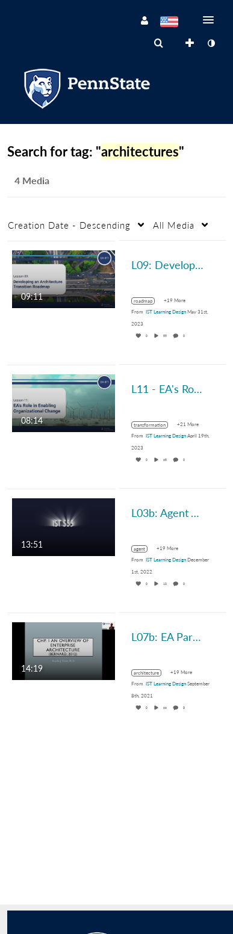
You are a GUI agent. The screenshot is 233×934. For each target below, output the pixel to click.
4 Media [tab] (31, 180)
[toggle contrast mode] (211, 43)
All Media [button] (173, 225)
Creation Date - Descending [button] (69, 225)
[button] (212, 19)
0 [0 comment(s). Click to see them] (184, 336)
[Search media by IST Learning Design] (166, 312)
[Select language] (168, 22)
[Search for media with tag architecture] (150, 673)
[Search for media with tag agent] (144, 549)
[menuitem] (158, 43)
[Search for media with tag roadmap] (147, 301)
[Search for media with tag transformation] (154, 425)
